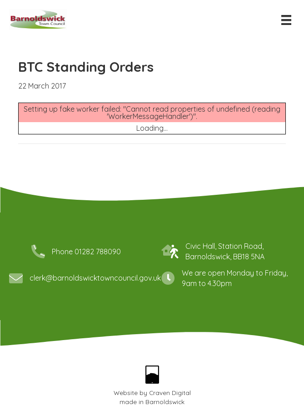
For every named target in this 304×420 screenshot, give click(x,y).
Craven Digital (170, 381)
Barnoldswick (164, 390)
